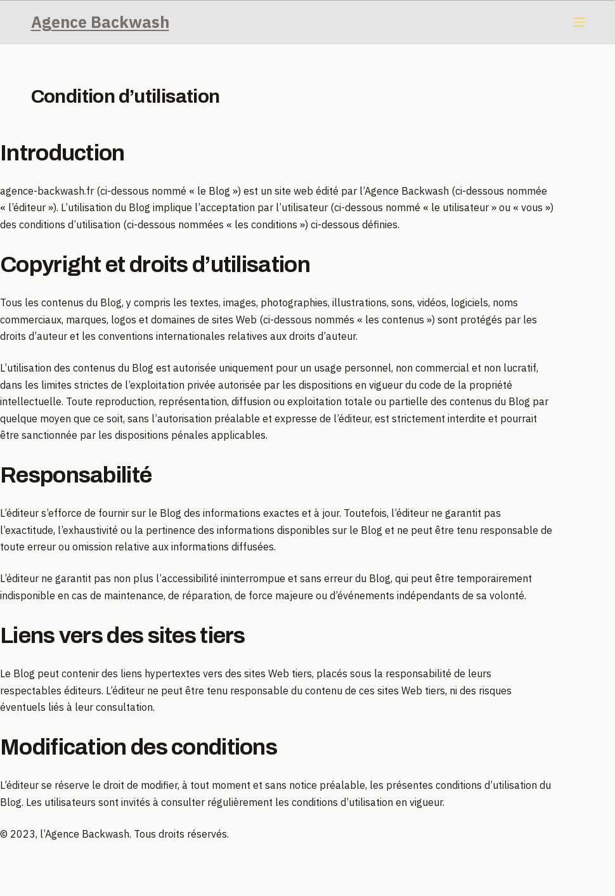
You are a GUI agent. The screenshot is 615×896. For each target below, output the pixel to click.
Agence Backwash (100, 21)
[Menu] (579, 22)
